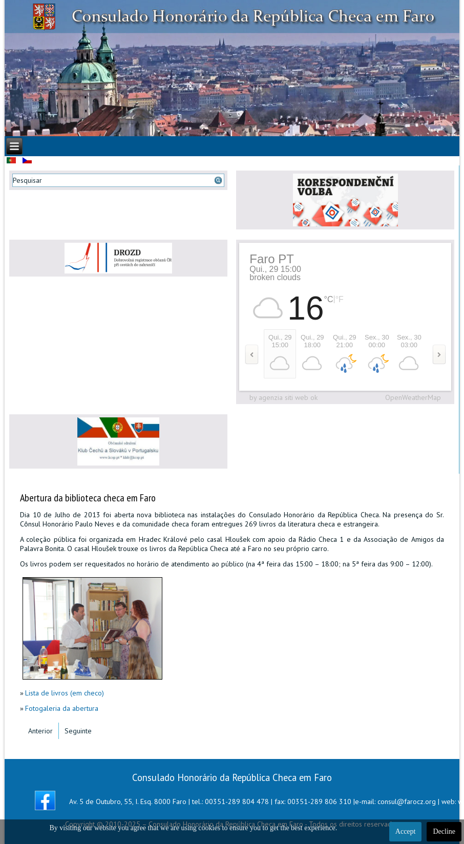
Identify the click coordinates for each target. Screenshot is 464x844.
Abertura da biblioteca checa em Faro (88, 497)
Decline (444, 831)
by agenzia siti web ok (283, 397)
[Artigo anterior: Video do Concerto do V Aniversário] (40, 731)
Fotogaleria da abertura (61, 708)
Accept (405, 831)
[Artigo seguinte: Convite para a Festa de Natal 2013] (78, 731)
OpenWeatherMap (413, 397)
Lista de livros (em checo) (64, 693)
